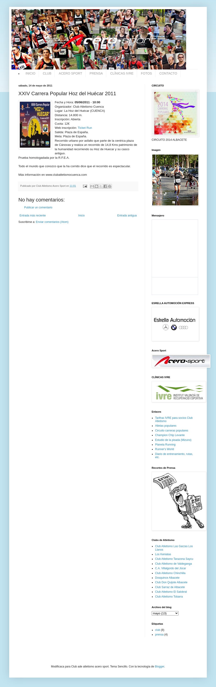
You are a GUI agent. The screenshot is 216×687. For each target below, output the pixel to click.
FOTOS (146, 73)
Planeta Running (165, 444)
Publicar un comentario (38, 207)
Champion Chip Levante (170, 435)
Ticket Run (85, 127)
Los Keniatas (163, 554)
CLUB (47, 73)
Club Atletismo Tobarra (169, 596)
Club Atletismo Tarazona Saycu (174, 559)
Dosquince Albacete (167, 577)
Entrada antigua (127, 215)
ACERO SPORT (70, 73)
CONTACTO (168, 73)
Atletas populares (165, 425)
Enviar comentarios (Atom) (52, 222)
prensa (159, 634)
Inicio (81, 215)
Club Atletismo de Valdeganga (173, 563)
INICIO (30, 73)
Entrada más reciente (33, 215)
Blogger (159, 666)
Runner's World (164, 449)
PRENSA (96, 73)
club (157, 630)
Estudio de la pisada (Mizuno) (173, 440)
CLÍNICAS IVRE (122, 73)
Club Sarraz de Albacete (170, 587)
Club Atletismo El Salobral (171, 591)
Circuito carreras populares (171, 430)
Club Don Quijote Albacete (171, 582)
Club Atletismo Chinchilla (170, 573)
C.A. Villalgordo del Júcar (170, 568)
